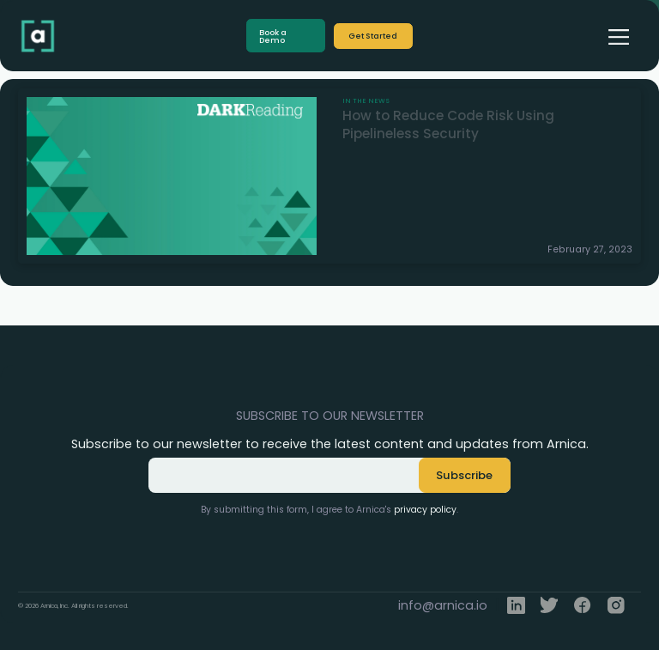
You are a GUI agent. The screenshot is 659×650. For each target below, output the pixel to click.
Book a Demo (273, 36)
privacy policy (425, 509)
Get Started (372, 35)
